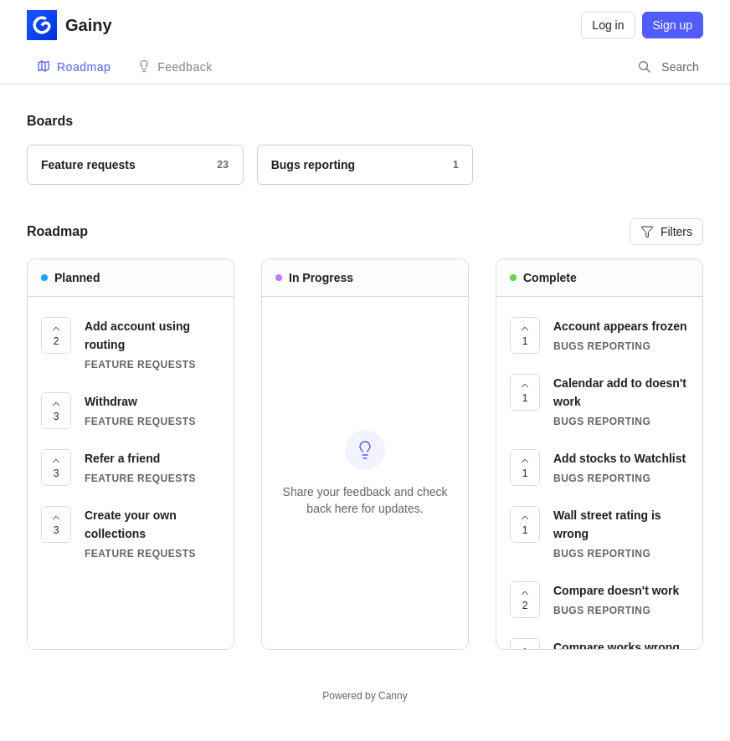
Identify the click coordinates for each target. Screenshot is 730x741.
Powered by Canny (364, 696)
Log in (608, 25)
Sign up (672, 25)
